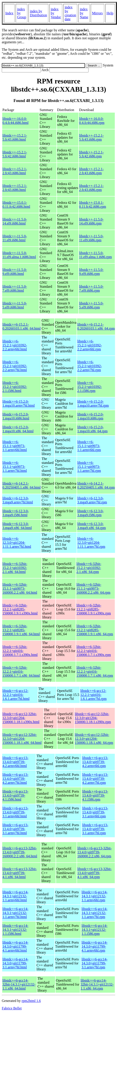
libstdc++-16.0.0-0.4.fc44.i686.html (15, 121)
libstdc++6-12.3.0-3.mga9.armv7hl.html (17, 500)
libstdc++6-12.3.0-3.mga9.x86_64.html (17, 526)
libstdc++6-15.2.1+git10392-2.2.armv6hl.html (14, 345)
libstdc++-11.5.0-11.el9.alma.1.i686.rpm (95, 255)
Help (110, 13)
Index (9, 13)
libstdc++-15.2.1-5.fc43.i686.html (14, 137)
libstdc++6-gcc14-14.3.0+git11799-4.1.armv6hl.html (15, 946)
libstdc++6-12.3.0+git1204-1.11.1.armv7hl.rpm (91, 542)
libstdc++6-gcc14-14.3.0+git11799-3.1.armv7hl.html (15, 963)
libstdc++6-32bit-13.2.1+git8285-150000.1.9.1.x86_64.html (21, 630)
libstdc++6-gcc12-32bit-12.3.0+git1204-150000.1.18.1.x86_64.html (22, 739)
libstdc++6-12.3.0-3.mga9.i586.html (15, 513)
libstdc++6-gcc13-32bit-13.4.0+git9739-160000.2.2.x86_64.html (19, 852)
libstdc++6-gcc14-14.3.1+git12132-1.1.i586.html (15, 929)
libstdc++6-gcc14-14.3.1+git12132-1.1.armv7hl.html (15, 913)
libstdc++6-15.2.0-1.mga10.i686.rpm (90, 416)
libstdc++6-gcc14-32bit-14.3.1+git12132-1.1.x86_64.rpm (97, 984)
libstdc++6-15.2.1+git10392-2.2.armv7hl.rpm (89, 366)
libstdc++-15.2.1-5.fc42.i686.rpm (91, 154)
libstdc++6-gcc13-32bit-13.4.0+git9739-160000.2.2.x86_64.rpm (94, 852)
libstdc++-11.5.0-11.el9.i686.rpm (91, 238)
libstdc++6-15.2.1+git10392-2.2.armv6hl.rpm (89, 345)
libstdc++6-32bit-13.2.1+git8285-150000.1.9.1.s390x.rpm (93, 609)
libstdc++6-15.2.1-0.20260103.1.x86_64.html (21, 326)
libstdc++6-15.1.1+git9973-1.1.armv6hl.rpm (89, 446)
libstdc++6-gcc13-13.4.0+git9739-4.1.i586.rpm (95, 795)
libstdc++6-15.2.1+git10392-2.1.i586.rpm (89, 387)
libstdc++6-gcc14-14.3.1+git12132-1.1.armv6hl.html (15, 896)
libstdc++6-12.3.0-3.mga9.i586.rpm (90, 513)
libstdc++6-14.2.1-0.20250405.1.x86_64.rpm (96, 485)
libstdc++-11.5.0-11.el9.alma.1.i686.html (19, 255)
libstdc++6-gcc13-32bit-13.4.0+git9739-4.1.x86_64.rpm (94, 873)
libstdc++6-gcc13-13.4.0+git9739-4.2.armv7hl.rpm (95, 778)
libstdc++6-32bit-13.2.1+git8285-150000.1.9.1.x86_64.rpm (94, 630)
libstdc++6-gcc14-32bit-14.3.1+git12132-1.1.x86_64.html (18, 984)
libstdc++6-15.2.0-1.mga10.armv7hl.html (18, 403)
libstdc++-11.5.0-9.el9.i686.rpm (91, 272)
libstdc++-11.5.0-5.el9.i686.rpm (91, 305)
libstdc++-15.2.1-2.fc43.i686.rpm (91, 171)
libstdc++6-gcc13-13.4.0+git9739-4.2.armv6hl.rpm (95, 762)
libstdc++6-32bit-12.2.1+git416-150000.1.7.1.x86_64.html (21, 671)
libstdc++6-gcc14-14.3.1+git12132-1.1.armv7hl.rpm (94, 913)
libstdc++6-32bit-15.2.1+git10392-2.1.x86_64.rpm (88, 568)
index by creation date (70, 13)
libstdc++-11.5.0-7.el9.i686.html (14, 288)
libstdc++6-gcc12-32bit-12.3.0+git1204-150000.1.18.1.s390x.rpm (93, 718)
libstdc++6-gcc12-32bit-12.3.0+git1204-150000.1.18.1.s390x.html (21, 718)
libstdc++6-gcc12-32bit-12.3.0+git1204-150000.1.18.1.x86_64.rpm (94, 739)
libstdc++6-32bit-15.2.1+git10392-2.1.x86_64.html (14, 568)
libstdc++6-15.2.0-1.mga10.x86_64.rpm (92, 429)
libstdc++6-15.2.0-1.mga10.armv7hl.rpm (93, 403)
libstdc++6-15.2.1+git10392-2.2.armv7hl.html (14, 366)
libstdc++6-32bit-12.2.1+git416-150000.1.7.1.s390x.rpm (93, 651)
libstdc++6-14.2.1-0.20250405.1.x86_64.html (21, 485)
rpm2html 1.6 (31, 1001)
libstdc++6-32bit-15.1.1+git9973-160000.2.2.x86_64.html (19, 588)
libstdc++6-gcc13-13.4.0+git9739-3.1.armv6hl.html (15, 812)
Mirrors (97, 13)
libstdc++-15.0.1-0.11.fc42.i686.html (16, 204)
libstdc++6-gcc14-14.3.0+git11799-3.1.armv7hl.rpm (94, 963)
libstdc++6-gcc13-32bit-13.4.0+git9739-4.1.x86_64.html (19, 873)
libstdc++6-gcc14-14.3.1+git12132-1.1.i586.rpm (94, 929)
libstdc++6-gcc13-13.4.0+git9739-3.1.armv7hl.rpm (95, 829)
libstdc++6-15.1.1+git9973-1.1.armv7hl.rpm (89, 466)
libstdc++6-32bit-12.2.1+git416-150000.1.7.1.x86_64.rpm (94, 671)
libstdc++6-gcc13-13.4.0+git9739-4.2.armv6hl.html (15, 762)
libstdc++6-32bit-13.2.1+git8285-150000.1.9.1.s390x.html (20, 609)
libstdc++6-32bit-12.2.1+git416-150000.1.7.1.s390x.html (20, 651)
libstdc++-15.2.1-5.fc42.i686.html (14, 154)
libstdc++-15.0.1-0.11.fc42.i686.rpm (92, 204)
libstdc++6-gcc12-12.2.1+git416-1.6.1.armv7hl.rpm (93, 695)
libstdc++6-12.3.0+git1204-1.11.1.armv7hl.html (16, 542)
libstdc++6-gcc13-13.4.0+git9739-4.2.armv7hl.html (15, 778)
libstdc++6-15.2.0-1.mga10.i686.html (15, 416)
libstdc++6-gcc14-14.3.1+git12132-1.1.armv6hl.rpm (94, 896)
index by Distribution (38, 13)
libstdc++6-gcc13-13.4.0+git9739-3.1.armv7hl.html (15, 829)
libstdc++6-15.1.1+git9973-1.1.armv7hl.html (14, 466)
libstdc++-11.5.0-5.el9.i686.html (14, 305)
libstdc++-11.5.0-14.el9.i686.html (14, 221)
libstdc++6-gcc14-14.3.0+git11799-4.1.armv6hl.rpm (94, 946)
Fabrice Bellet (12, 1008)
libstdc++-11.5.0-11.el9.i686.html (14, 238)
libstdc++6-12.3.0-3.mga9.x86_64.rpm (91, 526)
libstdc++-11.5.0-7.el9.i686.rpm (91, 288)
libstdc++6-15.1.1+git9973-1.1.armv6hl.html (14, 446)
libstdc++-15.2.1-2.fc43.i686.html (14, 171)
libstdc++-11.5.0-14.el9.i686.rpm (91, 221)
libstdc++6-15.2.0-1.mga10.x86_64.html (18, 429)
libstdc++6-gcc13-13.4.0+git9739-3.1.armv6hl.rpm (95, 812)
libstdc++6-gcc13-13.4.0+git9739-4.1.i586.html (15, 795)
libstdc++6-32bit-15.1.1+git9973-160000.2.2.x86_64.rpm (93, 588)
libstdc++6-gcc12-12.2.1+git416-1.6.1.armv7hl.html (16, 695)
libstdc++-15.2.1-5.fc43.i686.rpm (91, 137)
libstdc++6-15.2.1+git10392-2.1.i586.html (14, 387)
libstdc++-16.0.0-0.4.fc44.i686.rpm (91, 121)
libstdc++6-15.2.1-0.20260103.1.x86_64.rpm (96, 326)
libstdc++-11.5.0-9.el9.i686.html (14, 272)
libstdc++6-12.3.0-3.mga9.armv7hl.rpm (92, 500)
